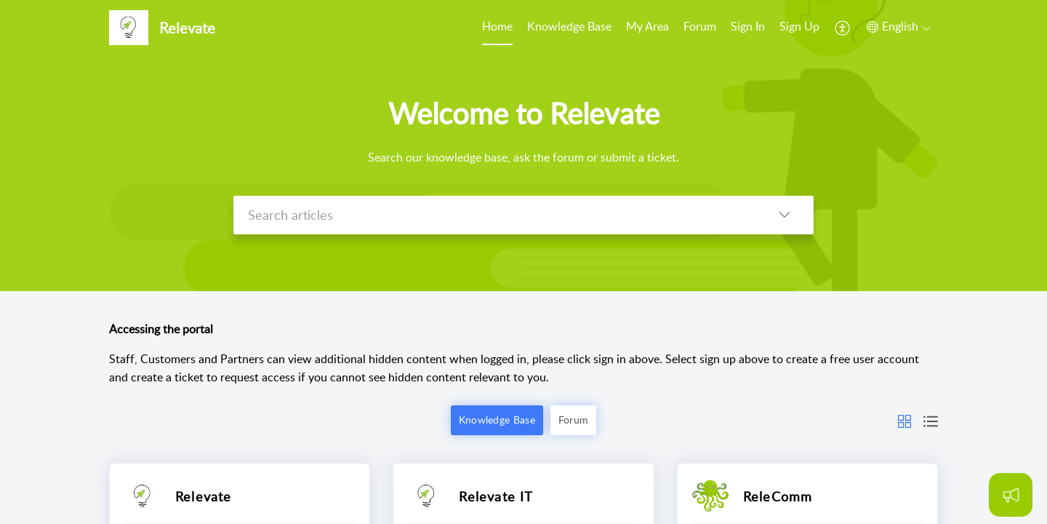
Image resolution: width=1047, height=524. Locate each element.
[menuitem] (497, 27)
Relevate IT (496, 496)
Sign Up (799, 26)
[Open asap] (1010, 495)
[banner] (523, 145)
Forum (699, 26)
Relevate (203, 496)
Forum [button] (573, 419)
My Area (647, 26)
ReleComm (778, 496)
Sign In (748, 26)
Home (497, 26)
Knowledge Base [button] (497, 419)
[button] (843, 27)
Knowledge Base (569, 26)
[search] (494, 215)
